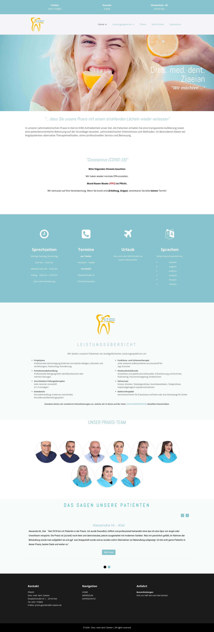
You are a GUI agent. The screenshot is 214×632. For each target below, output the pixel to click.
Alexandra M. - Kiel (109, 525)
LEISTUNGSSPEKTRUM (136, 404)
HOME (85, 592)
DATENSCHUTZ (89, 598)
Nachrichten (158, 24)
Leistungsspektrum (123, 24)
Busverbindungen (145, 592)
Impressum (175, 24)
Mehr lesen (109, 552)
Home (102, 24)
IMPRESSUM (87, 595)
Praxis (143, 24)
